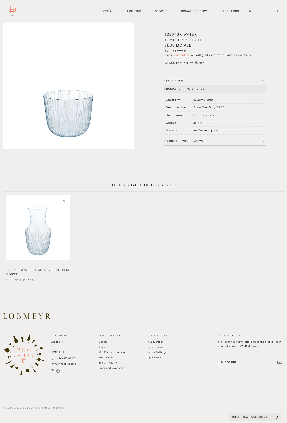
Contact (104, 341)
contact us (181, 55)
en (249, 11)
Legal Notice (154, 357)
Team (102, 347)
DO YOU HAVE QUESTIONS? (250, 417)
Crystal (107, 11)
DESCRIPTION (173, 80)
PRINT (202, 63)
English (55, 341)
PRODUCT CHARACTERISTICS (184, 88)
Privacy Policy (155, 341)
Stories (161, 11)
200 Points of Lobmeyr (113, 352)
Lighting (134, 11)
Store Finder (231, 11)
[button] (72, 86)
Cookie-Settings (156, 352)
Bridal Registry (194, 11)
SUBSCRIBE (251, 362)
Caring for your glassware (185, 141)
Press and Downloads (112, 368)
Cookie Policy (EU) (157, 347)
